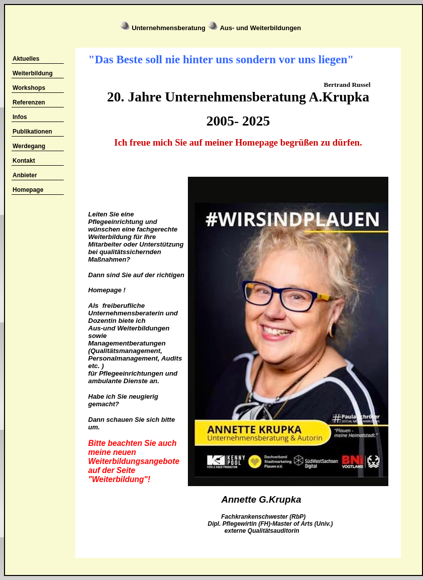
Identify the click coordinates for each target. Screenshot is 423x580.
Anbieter (25, 175)
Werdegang (29, 146)
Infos (20, 117)
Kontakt (24, 160)
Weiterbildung (33, 73)
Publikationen (32, 131)
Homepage (28, 189)
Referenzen (29, 102)
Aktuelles (26, 58)
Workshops (29, 87)
